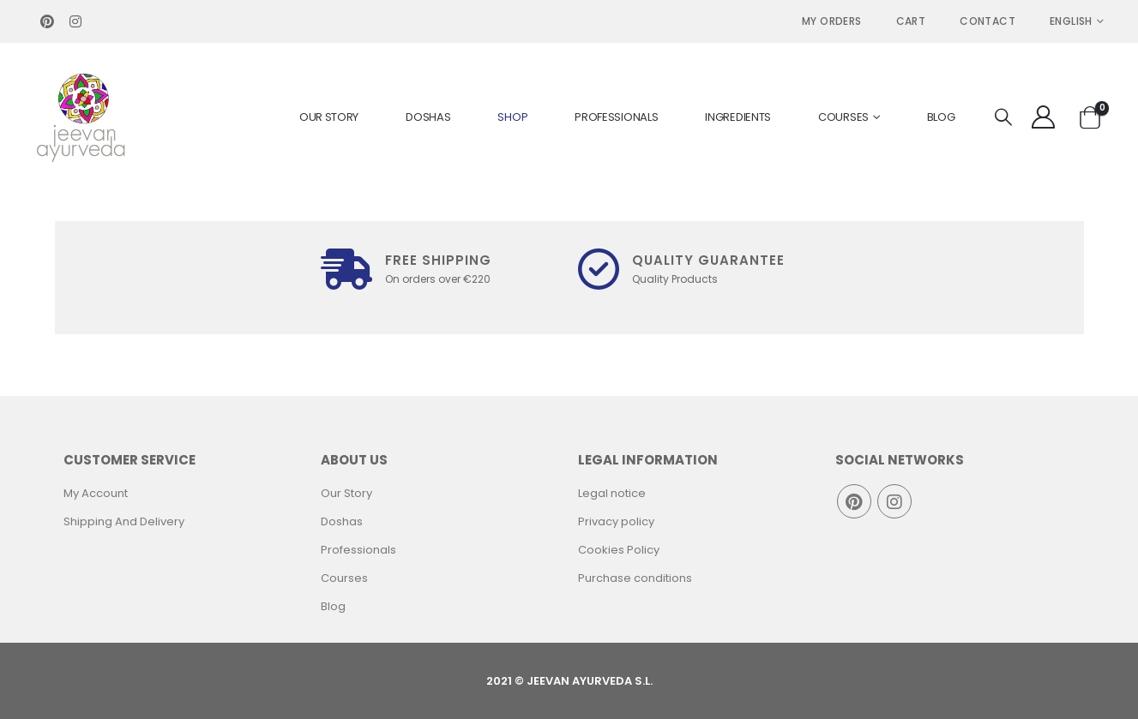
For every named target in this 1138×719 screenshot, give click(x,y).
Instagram (894, 501)
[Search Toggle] (1003, 118)
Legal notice (612, 493)
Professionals (616, 117)
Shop (512, 117)
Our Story (328, 117)
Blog (941, 117)
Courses (843, 117)
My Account (95, 493)
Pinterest (854, 501)
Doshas (428, 117)
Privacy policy (616, 521)
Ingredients (738, 117)
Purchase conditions (635, 578)
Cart (911, 21)
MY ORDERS (832, 21)
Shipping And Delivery (123, 521)
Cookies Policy (618, 550)
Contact (987, 21)
